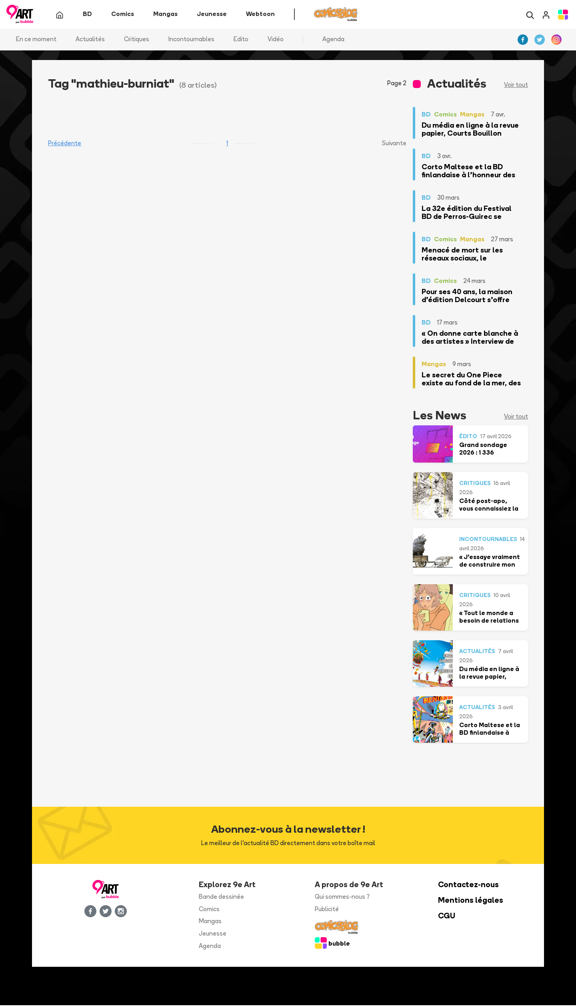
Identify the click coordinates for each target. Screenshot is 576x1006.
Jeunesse (212, 934)
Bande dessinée (221, 897)
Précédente (64, 144)
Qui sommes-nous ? (342, 897)
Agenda (333, 40)
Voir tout (516, 85)
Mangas (210, 922)
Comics (209, 909)
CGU (446, 916)
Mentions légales (470, 901)
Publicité (327, 909)
